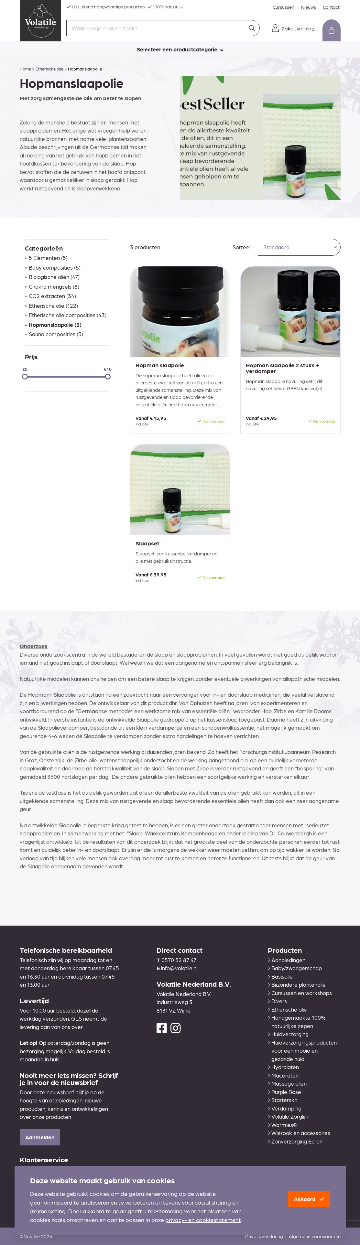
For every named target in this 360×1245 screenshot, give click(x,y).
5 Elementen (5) (48, 257)
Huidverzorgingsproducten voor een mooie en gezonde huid (302, 1050)
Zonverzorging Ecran (295, 1141)
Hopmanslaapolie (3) (55, 324)
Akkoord (309, 1199)
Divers (277, 1001)
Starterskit (282, 1100)
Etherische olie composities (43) (67, 315)
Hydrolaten (283, 1067)
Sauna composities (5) (56, 334)
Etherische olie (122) (53, 305)
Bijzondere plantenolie (297, 984)
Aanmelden (40, 1137)
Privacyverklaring (264, 1236)
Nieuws (312, 6)
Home (25, 68)
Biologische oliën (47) (54, 277)
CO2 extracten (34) (52, 296)
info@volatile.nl (179, 968)
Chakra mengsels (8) (54, 286)
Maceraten (283, 1075)
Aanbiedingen (286, 960)
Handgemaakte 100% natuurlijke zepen (296, 1021)
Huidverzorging (288, 1034)
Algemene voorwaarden (315, 1236)
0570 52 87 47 (178, 960)
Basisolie (280, 976)
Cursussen (289, 6)
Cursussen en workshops (300, 993)
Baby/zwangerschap (295, 968)
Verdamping (284, 1108)
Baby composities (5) (55, 267)
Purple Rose (284, 1092)
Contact (332, 6)
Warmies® (282, 1125)
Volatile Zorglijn (288, 1116)
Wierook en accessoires (299, 1133)
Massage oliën (287, 1083)
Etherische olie (49, 68)
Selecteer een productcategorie (180, 49)
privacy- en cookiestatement (203, 1220)
